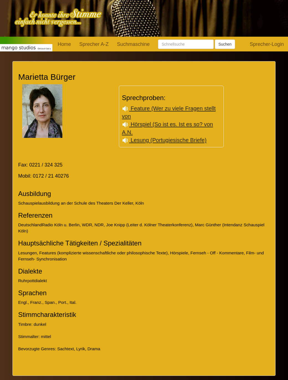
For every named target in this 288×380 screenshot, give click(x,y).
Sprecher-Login (267, 44)
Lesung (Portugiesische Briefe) (164, 140)
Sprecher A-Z (94, 44)
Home (64, 44)
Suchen (224, 44)
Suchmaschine (133, 44)
